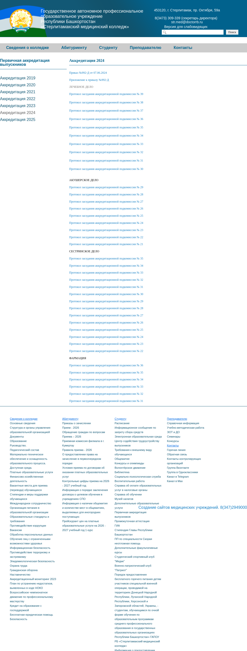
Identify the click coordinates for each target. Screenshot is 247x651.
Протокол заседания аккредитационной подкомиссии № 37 (106, 110)
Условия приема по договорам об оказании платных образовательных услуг (85, 472)
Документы (17, 436)
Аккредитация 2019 (17, 78)
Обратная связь (177, 454)
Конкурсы (173, 441)
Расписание (122, 423)
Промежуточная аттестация (132, 521)
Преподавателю (145, 48)
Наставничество (20, 574)
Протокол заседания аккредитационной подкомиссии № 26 (106, 208)
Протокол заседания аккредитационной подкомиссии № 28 (106, 194)
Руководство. (18, 445)
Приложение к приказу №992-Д (89, 80)
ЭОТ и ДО (173, 432)
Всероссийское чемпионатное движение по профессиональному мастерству (31, 597)
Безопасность (18, 619)
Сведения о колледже (27, 48)
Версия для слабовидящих (190, 27)
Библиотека (122, 472)
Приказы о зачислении (76, 423)
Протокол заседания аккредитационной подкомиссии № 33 (106, 144)
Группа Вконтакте (178, 467)
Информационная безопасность (30, 547)
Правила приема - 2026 (77, 449)
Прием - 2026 (70, 427)
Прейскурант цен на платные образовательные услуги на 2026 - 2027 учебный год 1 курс (84, 526)
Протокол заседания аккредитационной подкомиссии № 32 (106, 152)
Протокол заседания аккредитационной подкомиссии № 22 (106, 237)
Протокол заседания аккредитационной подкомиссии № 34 (106, 135)
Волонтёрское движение (130, 467)
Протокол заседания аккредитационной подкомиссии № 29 (106, 187)
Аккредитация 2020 (17, 85)
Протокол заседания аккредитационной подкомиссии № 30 (106, 169)
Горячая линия (176, 449)
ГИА (117, 525)
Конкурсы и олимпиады (129, 463)
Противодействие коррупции (28, 525)
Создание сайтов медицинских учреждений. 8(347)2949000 (192, 507)
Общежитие (122, 458)
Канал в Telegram (178, 476)
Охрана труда (18, 565)
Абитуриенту (74, 48)
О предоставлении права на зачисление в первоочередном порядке (81, 459)
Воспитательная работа (129, 481)
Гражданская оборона (24, 570)
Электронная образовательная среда (138, 436)
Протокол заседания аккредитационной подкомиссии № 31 (106, 160)
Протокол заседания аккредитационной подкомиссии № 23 (106, 230)
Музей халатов (124, 498)
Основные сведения (22, 423)
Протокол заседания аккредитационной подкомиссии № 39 (106, 94)
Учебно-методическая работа (185, 427)
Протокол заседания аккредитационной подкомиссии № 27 (106, 201)
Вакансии (16, 530)
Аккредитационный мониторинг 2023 (33, 579)
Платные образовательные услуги (31, 472)
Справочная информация (183, 423)
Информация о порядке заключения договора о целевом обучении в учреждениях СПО (85, 494)
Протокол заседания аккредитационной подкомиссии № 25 (106, 215)
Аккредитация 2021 (17, 92)
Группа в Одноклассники (182, 472)
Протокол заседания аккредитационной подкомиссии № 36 (106, 119)
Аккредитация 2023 (17, 106)
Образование (18, 441)
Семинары (173, 436)
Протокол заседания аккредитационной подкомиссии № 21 (106, 244)
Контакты (183, 48)
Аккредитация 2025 (17, 119)
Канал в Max (175, 481)
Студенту (108, 48)
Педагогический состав (24, 449)
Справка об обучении (128, 494)
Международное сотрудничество (30, 503)
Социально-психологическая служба (138, 476)
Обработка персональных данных (31, 534)
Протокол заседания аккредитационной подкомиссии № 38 (106, 102)
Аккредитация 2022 (17, 99)
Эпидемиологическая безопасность (32, 561)
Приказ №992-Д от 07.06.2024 (88, 72)
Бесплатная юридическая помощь (31, 614)
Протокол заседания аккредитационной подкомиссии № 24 (106, 223)
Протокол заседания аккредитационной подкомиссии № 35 (106, 127)
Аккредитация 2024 (17, 113)
